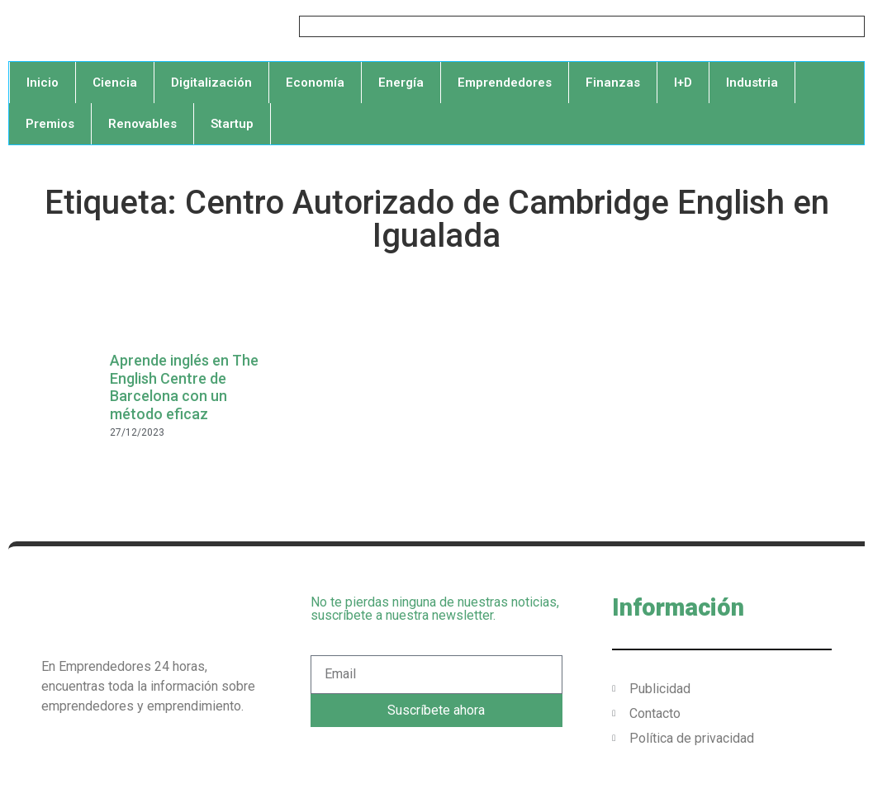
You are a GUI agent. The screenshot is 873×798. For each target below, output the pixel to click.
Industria (752, 82)
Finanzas (613, 82)
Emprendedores (505, 82)
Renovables (142, 123)
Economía (315, 82)
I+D (683, 82)
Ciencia (115, 82)
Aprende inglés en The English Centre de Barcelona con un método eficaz (184, 387)
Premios (50, 123)
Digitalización (211, 82)
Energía (401, 82)
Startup (232, 123)
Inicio (42, 82)
